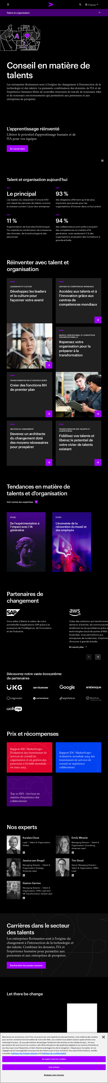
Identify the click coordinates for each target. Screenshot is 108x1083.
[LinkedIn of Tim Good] (72, 875)
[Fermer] (103, 1037)
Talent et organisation (18, 12)
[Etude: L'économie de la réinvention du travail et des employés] (71, 542)
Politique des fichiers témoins (24, 1053)
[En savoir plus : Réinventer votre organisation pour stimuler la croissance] (78, 372)
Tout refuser (54, 1067)
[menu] (8, 4)
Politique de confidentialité (54, 1053)
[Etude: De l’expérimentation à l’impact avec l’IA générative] (26, 542)
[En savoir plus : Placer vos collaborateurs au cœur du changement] (29, 443)
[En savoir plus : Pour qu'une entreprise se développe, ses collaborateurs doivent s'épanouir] (29, 394)
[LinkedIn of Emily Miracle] (72, 852)
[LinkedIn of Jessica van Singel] (23, 875)
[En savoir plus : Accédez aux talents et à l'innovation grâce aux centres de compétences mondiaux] (78, 300)
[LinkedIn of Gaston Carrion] (23, 898)
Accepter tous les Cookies (54, 1059)
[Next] (97, 657)
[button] (17, 148)
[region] (54, 1058)
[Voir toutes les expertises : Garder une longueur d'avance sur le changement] (22, 501)
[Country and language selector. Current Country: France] (92, 4)
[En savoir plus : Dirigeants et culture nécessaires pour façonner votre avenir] (29, 323)
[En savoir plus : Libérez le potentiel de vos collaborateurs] (78, 443)
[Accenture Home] (51, 4)
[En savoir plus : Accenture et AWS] (78, 646)
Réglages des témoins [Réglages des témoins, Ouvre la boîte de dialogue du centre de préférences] (54, 1075)
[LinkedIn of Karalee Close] (23, 852)
